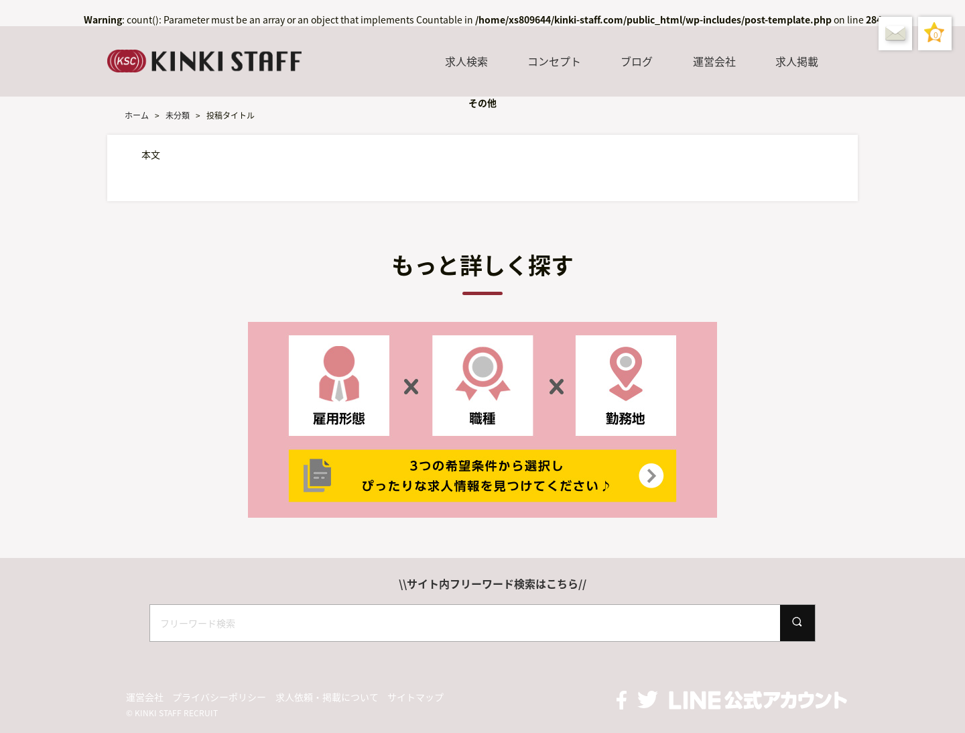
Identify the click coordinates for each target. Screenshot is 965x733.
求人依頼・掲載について (327, 697)
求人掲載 (796, 61)
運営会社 (714, 61)
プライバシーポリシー (219, 697)
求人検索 (466, 61)
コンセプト (554, 61)
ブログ (637, 61)
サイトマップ (415, 697)
